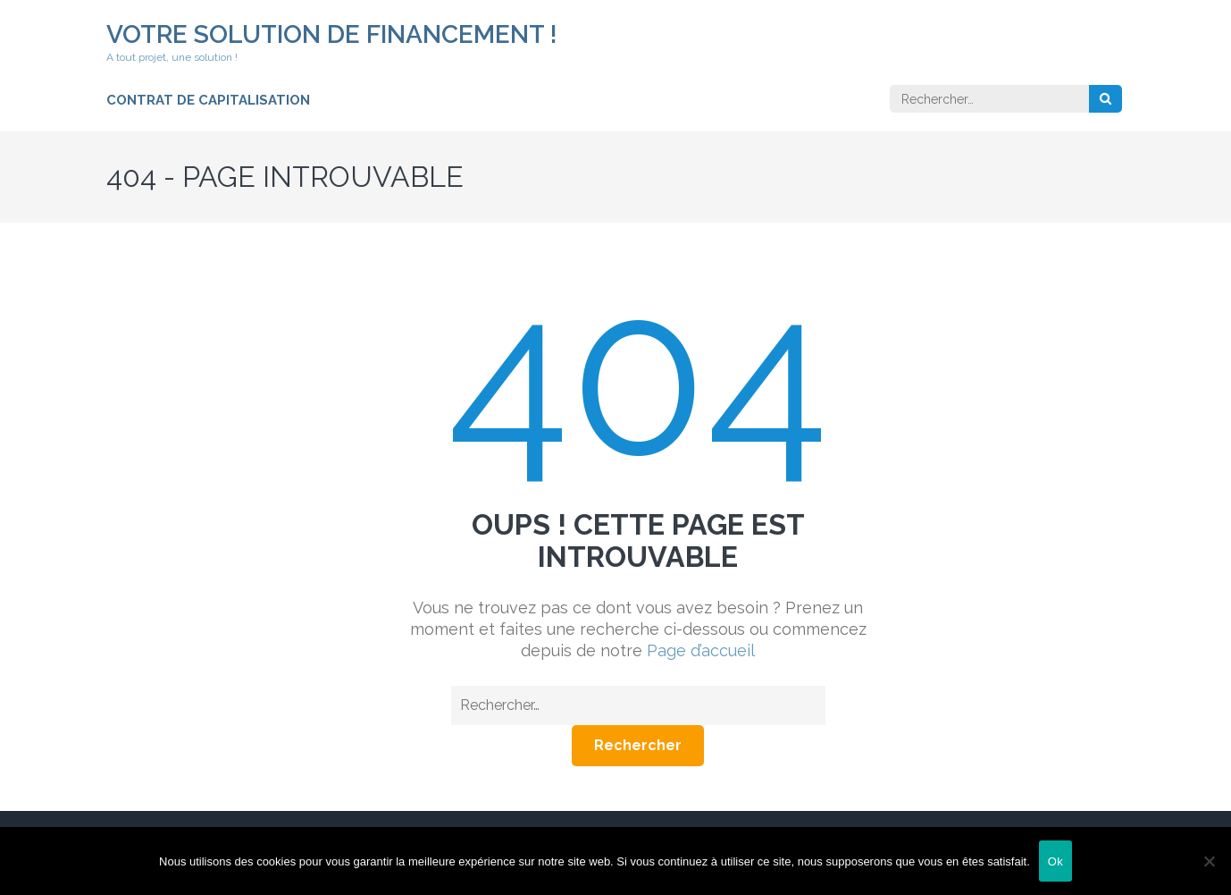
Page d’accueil (701, 650)
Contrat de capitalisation (208, 100)
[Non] (1209, 861)
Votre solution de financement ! (331, 34)
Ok (1055, 861)
